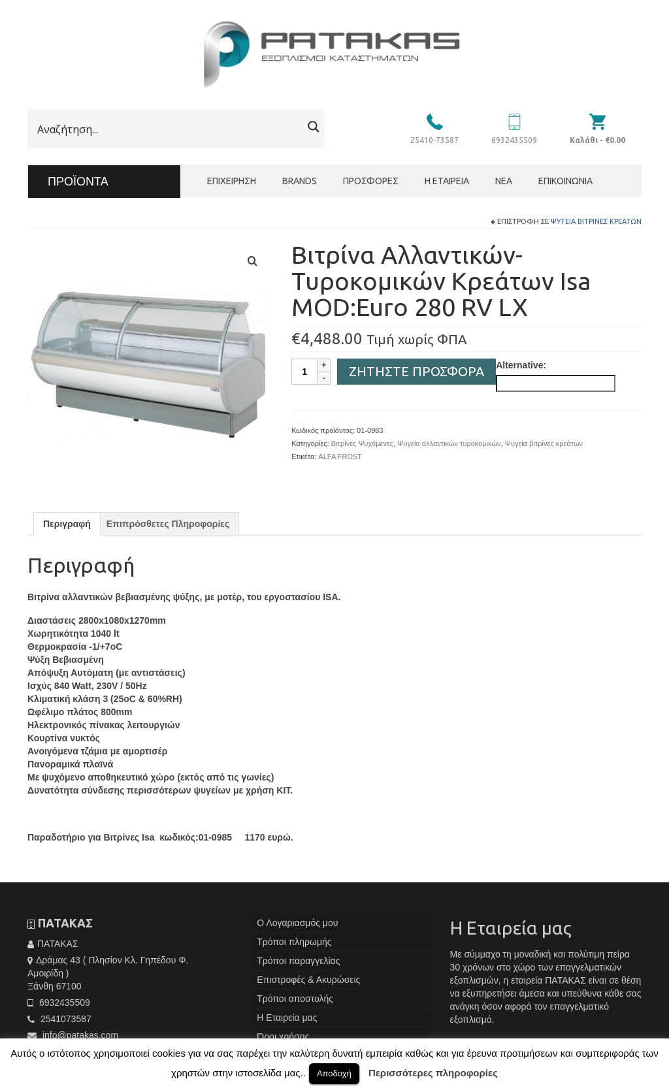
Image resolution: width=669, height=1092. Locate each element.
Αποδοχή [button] (334, 1073)
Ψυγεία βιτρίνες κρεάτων (596, 221)
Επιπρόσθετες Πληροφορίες (167, 524)
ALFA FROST (340, 456)
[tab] (67, 524)
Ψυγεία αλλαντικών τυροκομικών (448, 443)
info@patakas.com (72, 1035)
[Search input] (168, 129)
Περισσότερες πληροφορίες (433, 1072)
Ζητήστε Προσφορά (416, 371)
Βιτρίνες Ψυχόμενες (362, 443)
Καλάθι (597, 140)
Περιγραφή (67, 524)
